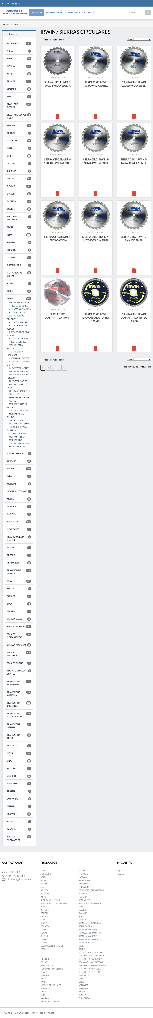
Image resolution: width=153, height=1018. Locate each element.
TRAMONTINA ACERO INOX (19, 683)
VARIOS (12, 401)
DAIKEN (19, 178)
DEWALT (19, 186)
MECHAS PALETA (17, 437)
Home (6, 24)
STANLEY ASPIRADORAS (19, 838)
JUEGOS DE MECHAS (18, 410)
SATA (19, 581)
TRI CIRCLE (19, 745)
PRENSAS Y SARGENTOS (20, 391)
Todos (43, 870)
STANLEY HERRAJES (19, 626)
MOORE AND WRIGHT (19, 491)
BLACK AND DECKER (19, 105)
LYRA (19, 476)
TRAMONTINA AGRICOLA (19, 693)
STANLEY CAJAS (19, 619)
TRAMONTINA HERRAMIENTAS (19, 715)
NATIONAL (19, 514)
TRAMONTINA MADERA (19, 726)
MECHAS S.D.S (15, 440)
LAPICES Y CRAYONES (19, 368)
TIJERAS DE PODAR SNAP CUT (19, 672)
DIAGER (19, 193)
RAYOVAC (19, 547)
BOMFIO (19, 125)
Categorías (11, 34)
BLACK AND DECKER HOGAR (19, 116)
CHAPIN (19, 148)
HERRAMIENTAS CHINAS (19, 274)
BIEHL (19, 96)
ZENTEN (19, 791)
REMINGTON (19, 562)
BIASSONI (19, 89)
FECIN (19, 227)
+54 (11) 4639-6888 (13, 875)
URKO (19, 760)
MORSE (19, 499)
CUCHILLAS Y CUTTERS (19, 358)
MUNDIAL (19, 506)
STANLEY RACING (19, 663)
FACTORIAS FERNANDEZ (19, 218)
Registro (120, 874)
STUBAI (19, 806)
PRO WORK (19, 814)
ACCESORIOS (19, 43)
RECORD (19, 555)
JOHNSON (19, 461)
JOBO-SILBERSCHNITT (19, 453)
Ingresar (120, 870)
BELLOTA (19, 81)
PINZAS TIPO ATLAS (18, 381)
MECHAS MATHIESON (19, 424)
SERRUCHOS (14, 394)
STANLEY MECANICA (19, 654)
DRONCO (19, 201)
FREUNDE (19, 250)
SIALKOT (19, 596)
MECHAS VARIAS (17, 420)
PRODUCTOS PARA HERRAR (19, 538)
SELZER (19, 588)
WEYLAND (19, 783)
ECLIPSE (19, 209)
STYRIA (19, 821)
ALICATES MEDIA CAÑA (20, 309)
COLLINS (19, 163)
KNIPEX (19, 468)
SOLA (19, 603)
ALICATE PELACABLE (18, 338)
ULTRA (19, 753)
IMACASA (19, 829)
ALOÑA (19, 58)
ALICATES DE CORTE (18, 306)
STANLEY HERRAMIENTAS (19, 635)
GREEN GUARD (19, 265)
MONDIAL (19, 483)
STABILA (19, 611)
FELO (19, 234)
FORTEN (19, 242)
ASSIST (19, 73)
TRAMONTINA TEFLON (19, 736)
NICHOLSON (19, 521)
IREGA (19, 291)
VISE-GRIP (19, 776)
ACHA (19, 51)
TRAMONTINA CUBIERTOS (19, 704)
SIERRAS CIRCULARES (19, 397)
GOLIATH (19, 257)
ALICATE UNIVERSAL (18, 322)
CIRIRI (19, 155)
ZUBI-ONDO (19, 798)
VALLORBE (19, 768)
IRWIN (19, 298)
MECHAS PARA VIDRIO (19, 443)
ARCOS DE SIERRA (17, 342)
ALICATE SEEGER (17, 312)
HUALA (19, 283)
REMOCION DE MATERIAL (19, 572)
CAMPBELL (19, 140)
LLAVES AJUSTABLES (18, 371)
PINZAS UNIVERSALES (19, 302)
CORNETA (19, 171)
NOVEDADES (19, 529)
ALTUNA (19, 66)
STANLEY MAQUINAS (19, 644)
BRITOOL (19, 133)
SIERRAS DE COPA (17, 446)
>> (64, 368)
